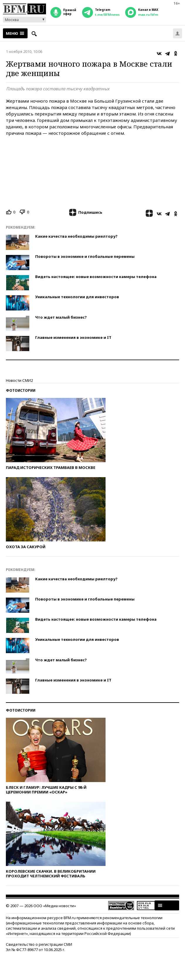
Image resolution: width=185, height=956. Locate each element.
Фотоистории (20, 390)
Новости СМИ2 (19, 380)
